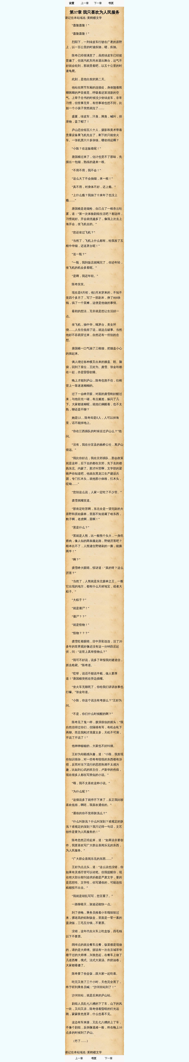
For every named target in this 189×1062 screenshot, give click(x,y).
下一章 (98, 3)
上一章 (85, 3)
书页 (111, 3)
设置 (71, 3)
